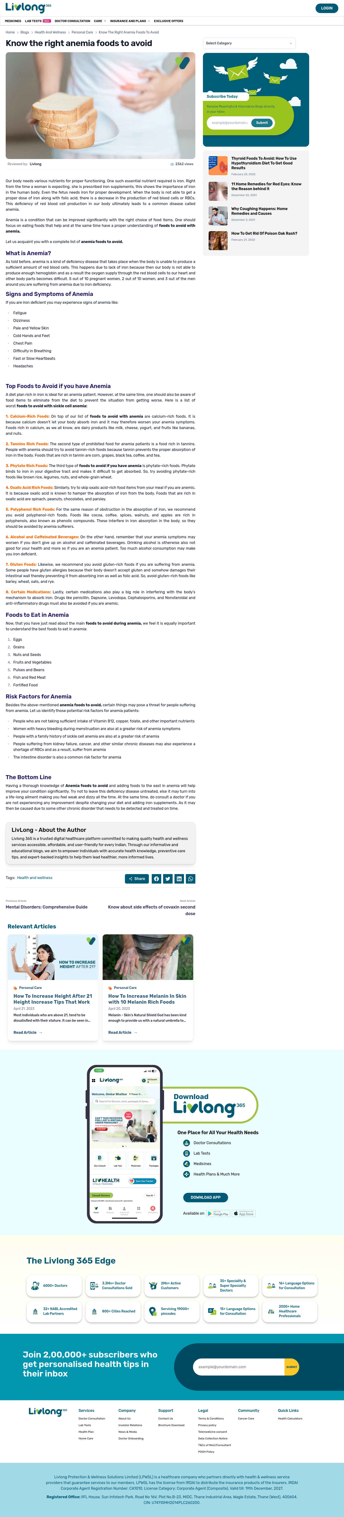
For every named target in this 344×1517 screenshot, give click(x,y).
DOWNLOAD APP (206, 1197)
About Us (125, 1418)
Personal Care (82, 32)
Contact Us (165, 1418)
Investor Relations (130, 1425)
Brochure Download (171, 1425)
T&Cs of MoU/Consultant (214, 1445)
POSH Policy (206, 1451)
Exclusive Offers (168, 21)
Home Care (85, 1438)
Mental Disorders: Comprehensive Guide (46, 907)
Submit (262, 123)
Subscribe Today (222, 96)
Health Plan (86, 1431)
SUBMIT (286, 1367)
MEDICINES (13, 21)
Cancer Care (246, 1418)
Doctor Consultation (72, 21)
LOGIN (327, 8)
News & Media (128, 1431)
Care (100, 21)
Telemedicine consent (212, 1431)
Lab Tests (38, 21)
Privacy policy (207, 1425)
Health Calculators (290, 1418)
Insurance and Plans (130, 21)
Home (10, 32)
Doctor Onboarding (131, 1438)
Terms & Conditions (211, 1418)
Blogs (24, 32)
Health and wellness (34, 878)
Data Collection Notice (213, 1438)
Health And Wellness (50, 32)
